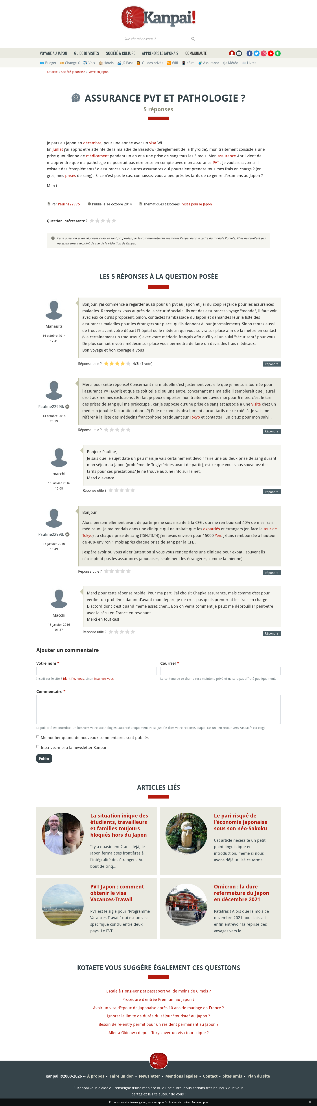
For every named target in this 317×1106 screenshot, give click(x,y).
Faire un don (122, 1076)
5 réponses (158, 109)
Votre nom (47, 663)
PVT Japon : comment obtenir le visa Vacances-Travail (117, 893)
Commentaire (51, 691)
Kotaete (52, 72)
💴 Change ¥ (70, 62)
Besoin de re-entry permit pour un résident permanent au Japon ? (158, 1024)
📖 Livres (249, 62)
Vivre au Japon (98, 72)
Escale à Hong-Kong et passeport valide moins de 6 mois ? (158, 991)
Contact (210, 1076)
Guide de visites (86, 53)
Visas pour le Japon (197, 204)
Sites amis (232, 1076)
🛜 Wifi (172, 62)
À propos (95, 1076)
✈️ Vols (89, 62)
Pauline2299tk (69, 204)
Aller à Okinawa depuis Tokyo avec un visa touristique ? (159, 1032)
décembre (92, 142)
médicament (97, 155)
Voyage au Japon (53, 53)
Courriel (169, 663)
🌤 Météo (230, 62)
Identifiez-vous (73, 678)
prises (70, 175)
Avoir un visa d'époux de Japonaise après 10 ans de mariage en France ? (158, 1007)
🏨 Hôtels (106, 62)
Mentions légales (181, 1076)
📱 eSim (187, 62)
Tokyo (195, 417)
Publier (44, 758)
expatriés (211, 528)
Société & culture (120, 53)
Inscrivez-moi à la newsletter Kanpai (73, 747)
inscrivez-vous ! (104, 678)
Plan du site (258, 1076)
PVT (216, 162)
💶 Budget (48, 62)
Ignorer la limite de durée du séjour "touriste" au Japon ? (158, 1015)
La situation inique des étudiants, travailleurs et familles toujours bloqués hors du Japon (119, 825)
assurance (227, 155)
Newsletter (149, 1076)
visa (152, 142)
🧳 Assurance (208, 62)
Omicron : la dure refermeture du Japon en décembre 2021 (241, 893)
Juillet (58, 149)
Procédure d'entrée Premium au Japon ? (158, 999)
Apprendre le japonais (160, 53)
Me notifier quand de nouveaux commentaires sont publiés (95, 737)
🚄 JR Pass (125, 62)
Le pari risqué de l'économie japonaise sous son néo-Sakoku (240, 822)
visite (256, 404)
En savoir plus (200, 1102)
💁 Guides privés (150, 62)
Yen (218, 535)
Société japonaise (73, 72)
